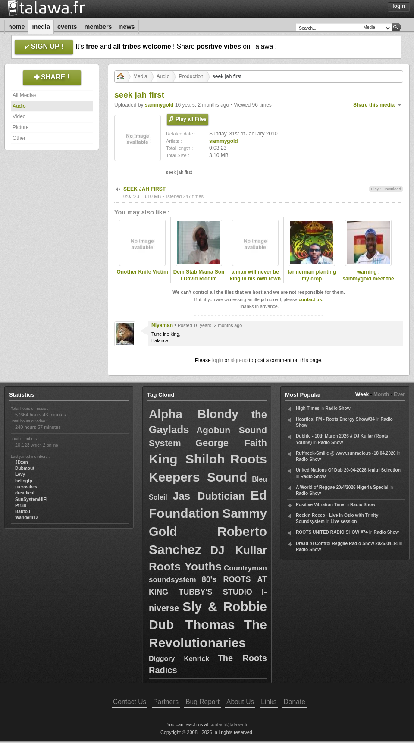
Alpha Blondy (193, 414)
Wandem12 (26, 517)
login (217, 360)
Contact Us (129, 701)
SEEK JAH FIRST (144, 189)
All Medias (24, 95)
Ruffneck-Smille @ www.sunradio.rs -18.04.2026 (346, 453)
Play (375, 188)
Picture (20, 127)
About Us (240, 701)
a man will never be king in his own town (255, 275)
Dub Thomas (192, 624)
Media (41, 26)
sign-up (239, 360)
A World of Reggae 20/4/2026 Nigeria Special (342, 487)
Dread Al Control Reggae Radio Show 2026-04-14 (347, 543)
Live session (343, 521)
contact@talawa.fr (229, 724)
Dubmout (24, 468)
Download (392, 188)
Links (268, 701)
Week (362, 394)
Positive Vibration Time (320, 504)
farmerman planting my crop (312, 275)
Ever (399, 394)
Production (191, 76)
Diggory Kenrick (179, 658)
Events (67, 26)
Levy (20, 474)
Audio (19, 106)
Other (19, 138)
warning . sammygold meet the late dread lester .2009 (368, 282)
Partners (166, 701)
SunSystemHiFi (31, 499)
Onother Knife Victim (142, 272)
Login (398, 6)
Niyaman (162, 325)
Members (98, 26)
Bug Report (202, 701)
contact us (310, 299)
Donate (294, 701)
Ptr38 (20, 505)
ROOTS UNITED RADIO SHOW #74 (332, 532)
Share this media (374, 105)
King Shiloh (187, 459)
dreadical (24, 493)
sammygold (159, 105)
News (127, 26)
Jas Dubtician (209, 496)
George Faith (231, 443)
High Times (308, 408)
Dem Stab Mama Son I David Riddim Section (199, 279)
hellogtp (23, 481)
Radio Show (337, 408)
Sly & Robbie (224, 606)
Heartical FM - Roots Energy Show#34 (335, 419)
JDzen (21, 462)
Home (16, 26)
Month (381, 394)
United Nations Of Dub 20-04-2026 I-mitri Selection (348, 470)
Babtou (22, 511)
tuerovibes (26, 487)
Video (19, 116)
